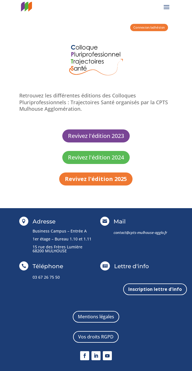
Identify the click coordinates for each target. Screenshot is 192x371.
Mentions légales (96, 317)
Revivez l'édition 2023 (96, 136)
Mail (120, 221)
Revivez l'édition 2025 (96, 179)
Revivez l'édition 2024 (96, 157)
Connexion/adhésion (149, 27)
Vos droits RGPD (96, 337)
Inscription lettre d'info (155, 289)
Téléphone (48, 266)
